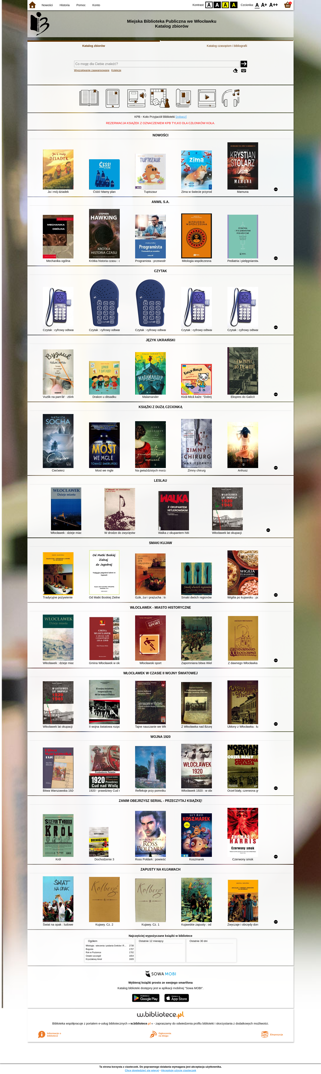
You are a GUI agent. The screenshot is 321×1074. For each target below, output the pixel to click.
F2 (274, 4)
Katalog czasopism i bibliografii (227, 45)
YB (225, 4)
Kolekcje (116, 70)
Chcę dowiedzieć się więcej (142, 1070)
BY (234, 4)
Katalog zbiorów (93, 45)
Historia (65, 5)
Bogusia (89, 949)
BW (217, 4)
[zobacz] (181, 116)
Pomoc (81, 5)
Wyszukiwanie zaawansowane (92, 70)
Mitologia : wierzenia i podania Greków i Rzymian (108, 946)
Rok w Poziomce (93, 952)
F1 (264, 4)
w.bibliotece (141, 1023)
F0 (257, 4)
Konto (96, 5)
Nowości (47, 5)
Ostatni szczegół (93, 956)
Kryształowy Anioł (94, 959)
